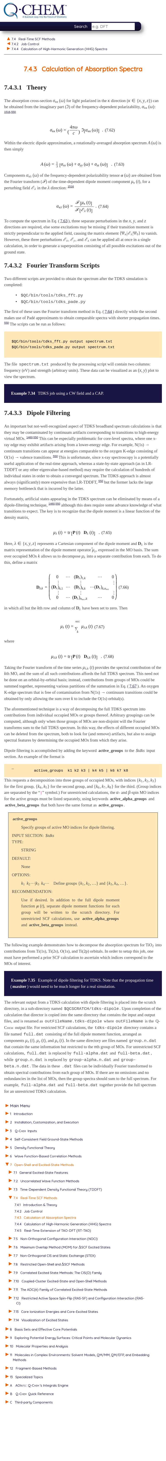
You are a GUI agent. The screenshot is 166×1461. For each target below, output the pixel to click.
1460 (29, 452)
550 (13, 112)
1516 (7, 112)
